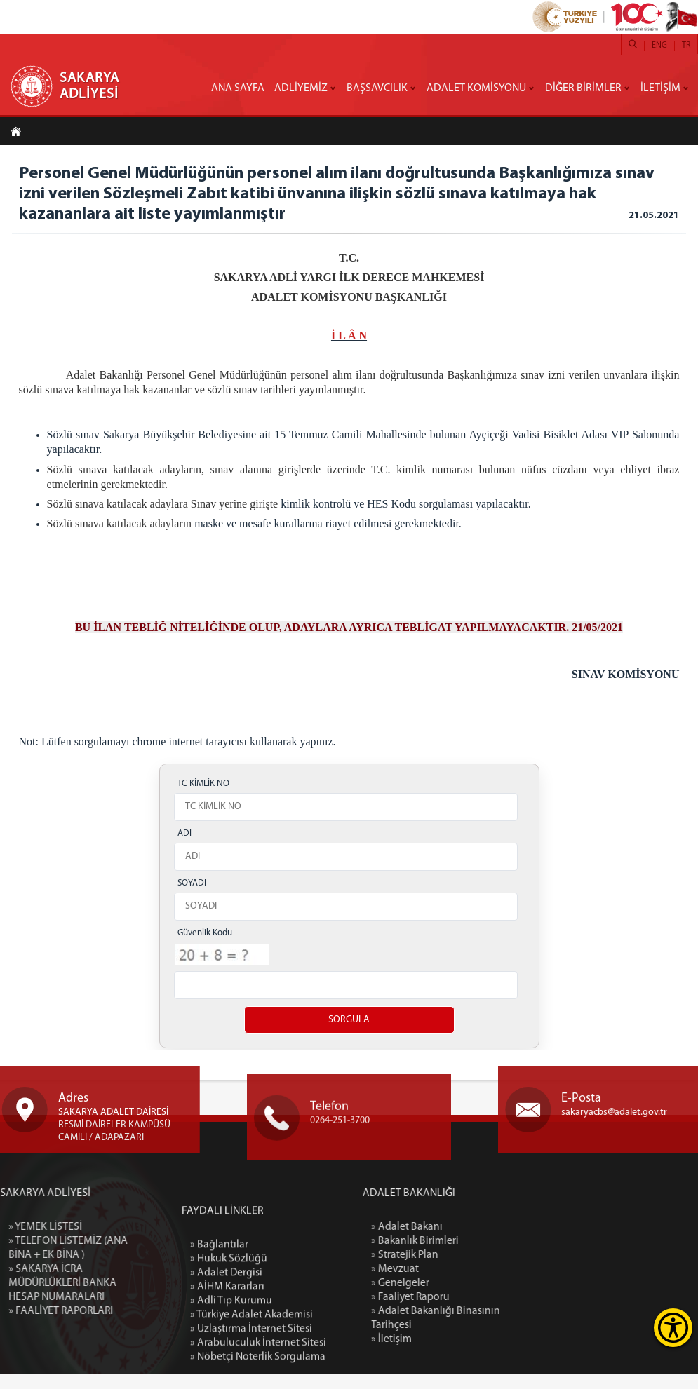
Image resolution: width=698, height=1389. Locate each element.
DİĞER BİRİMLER (583, 88)
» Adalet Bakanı (474, 1241)
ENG (659, 45)
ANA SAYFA (237, 88)
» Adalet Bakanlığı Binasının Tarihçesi (503, 1333)
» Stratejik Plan (472, 1269)
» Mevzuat (462, 1283)
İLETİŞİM (660, 88)
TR (686, 45)
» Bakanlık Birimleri (482, 1255)
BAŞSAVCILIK (377, 88)
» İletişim (458, 1354)
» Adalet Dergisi (226, 1375)
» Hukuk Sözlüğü (228, 1361)
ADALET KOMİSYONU (476, 88)
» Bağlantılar (219, 1347)
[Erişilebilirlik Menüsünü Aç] (673, 1327)
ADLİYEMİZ (301, 88)
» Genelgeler (467, 1297)
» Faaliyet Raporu (478, 1311)
